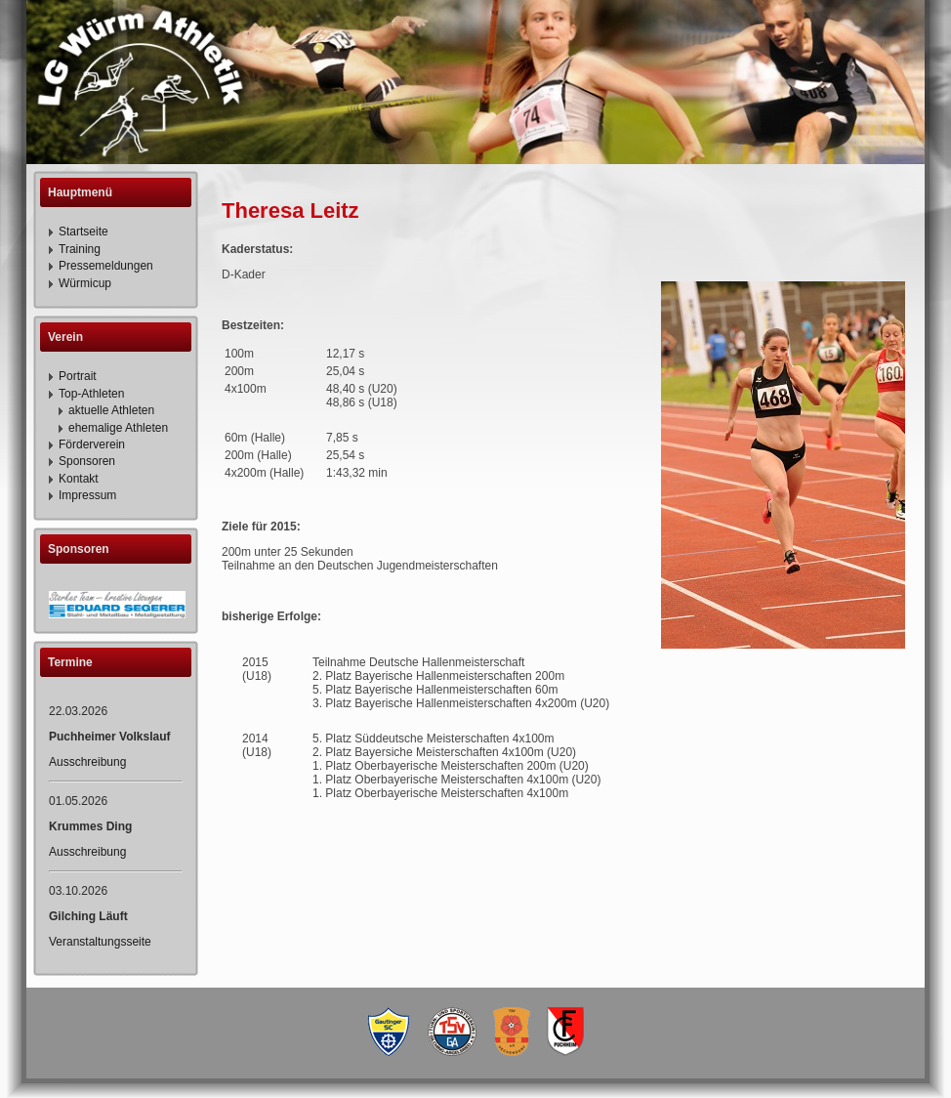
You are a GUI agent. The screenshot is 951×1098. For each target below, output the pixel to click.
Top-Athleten (91, 394)
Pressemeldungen (106, 266)
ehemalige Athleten (118, 428)
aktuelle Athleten (111, 410)
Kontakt (79, 479)
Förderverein (92, 444)
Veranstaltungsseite (100, 942)
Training (80, 249)
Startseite (83, 231)
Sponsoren (87, 461)
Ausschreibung (87, 762)
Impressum (87, 495)
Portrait (78, 376)
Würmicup (85, 283)
